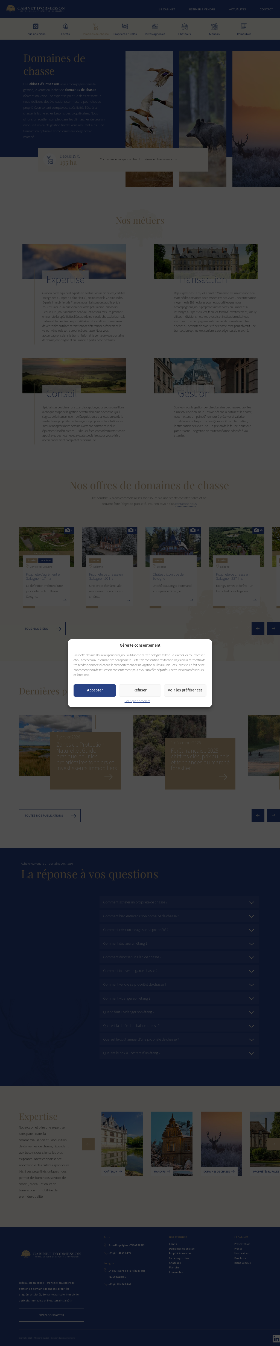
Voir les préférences (185, 690)
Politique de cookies (137, 701)
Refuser (140, 690)
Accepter (95, 690)
